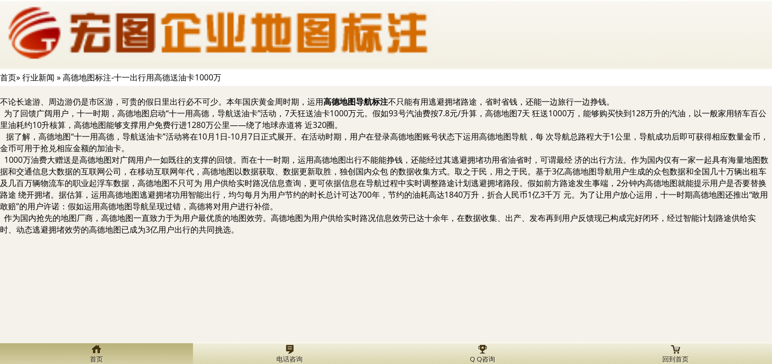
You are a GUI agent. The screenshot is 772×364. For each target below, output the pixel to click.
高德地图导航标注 (355, 101)
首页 (8, 77)
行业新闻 (38, 77)
